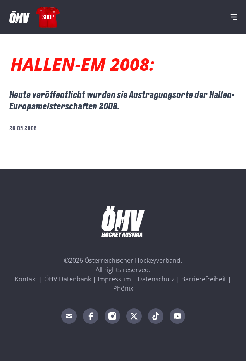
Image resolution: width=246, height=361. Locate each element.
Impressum (114, 279)
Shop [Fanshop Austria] (48, 17)
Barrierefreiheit (203, 279)
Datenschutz (156, 279)
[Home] (19, 17)
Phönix (123, 288)
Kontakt (26, 279)
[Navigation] (233, 17)
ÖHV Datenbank (67, 279)
